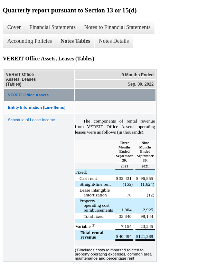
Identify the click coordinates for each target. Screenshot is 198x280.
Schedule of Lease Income (31, 120)
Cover (14, 27)
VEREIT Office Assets (28, 95)
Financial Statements (52, 27)
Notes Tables (75, 41)
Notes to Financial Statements (117, 27)
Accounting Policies (29, 41)
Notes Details (114, 41)
